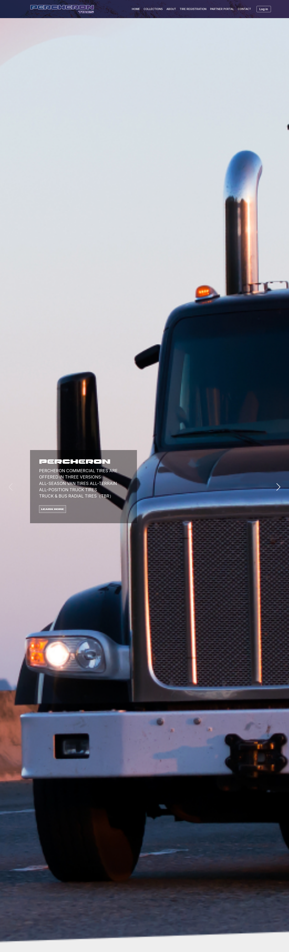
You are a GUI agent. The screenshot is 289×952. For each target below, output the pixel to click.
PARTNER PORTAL (222, 9)
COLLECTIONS (153, 9)
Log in (263, 9)
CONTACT (244, 9)
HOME (136, 9)
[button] (278, 487)
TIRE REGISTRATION (193, 9)
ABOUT (171, 9)
